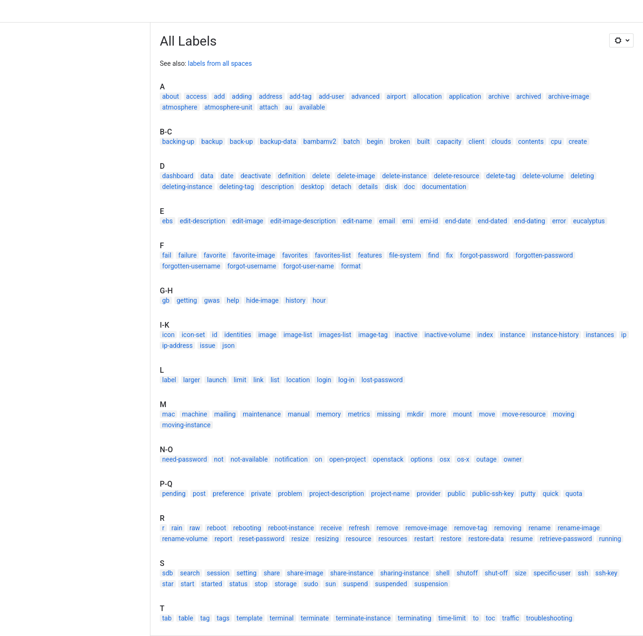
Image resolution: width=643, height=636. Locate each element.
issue (207, 345)
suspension (431, 584)
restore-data (485, 538)
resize (300, 538)
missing (388, 414)
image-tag (373, 334)
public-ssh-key (493, 493)
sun (330, 584)
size (520, 573)
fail (166, 255)
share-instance (352, 573)
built (423, 141)
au (288, 107)
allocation (427, 96)
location (298, 380)
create (578, 141)
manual (298, 414)
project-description (336, 493)
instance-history (555, 334)
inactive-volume (447, 334)
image (267, 334)
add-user (331, 96)
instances (600, 334)
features (370, 255)
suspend (355, 584)
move (487, 414)
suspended (391, 584)
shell (442, 573)
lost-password (382, 380)
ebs (167, 221)
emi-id (429, 221)
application (465, 96)
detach (341, 186)
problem (290, 493)
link (258, 380)
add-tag (301, 96)
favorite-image (254, 255)
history (296, 300)
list (275, 380)
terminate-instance (363, 618)
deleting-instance (187, 186)
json (228, 345)
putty (528, 493)
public (456, 493)
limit (240, 380)
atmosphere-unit (228, 107)
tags (223, 618)
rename (539, 528)
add (219, 96)
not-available (249, 459)
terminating (414, 618)
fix (449, 255)
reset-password (261, 538)
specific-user (552, 573)
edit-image (247, 221)
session (218, 573)
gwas (212, 300)
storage (285, 584)
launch (217, 380)
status (238, 584)
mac (168, 414)
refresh (359, 528)
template (249, 618)
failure (187, 255)
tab (167, 618)
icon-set (193, 334)
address (270, 96)
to (475, 618)
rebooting (247, 528)
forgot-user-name (308, 266)
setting (246, 573)
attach (268, 107)
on (318, 459)
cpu (556, 141)
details (368, 186)
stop (261, 584)
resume (522, 538)
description (277, 186)
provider (429, 493)
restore (451, 538)
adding (241, 96)
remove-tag (470, 528)
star (167, 584)
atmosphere (179, 107)
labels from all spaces (220, 63)
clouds (501, 141)
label (169, 380)
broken (400, 141)
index (485, 334)
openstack (388, 459)
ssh (583, 573)
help (233, 300)
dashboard (177, 176)
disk (391, 186)
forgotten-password (543, 255)
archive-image (568, 96)
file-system (405, 255)
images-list (335, 334)
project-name (390, 493)
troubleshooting (549, 618)
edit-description (203, 221)
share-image (305, 573)
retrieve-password (566, 538)
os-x (463, 459)
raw (194, 528)
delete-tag (500, 176)
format (351, 266)
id (214, 334)
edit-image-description (303, 221)
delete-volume (543, 176)
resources (393, 538)
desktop (312, 186)
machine (194, 414)
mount (462, 414)
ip (624, 334)
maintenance (262, 414)
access (196, 96)
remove (387, 528)
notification (291, 459)
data (206, 176)
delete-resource (456, 176)
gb (166, 300)
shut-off (496, 573)
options (421, 459)
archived (529, 96)
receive (331, 528)
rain (177, 528)
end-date (457, 221)
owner (513, 459)
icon (168, 334)
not (218, 459)
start (187, 584)
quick (551, 493)
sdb (167, 573)
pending (174, 493)
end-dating (529, 221)
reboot (216, 528)
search (190, 573)
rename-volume (184, 538)
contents (531, 141)
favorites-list (333, 255)
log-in (346, 380)
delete (321, 176)
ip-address (177, 345)
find (433, 255)
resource (358, 538)
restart (424, 538)
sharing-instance (404, 573)
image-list (297, 334)
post (199, 493)
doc (409, 186)
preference (228, 493)
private (261, 493)
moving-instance (186, 425)
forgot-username (251, 266)
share (272, 573)
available (312, 107)
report (223, 538)
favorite (215, 255)
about (170, 96)
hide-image (262, 300)
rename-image (578, 528)
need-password (184, 459)
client (477, 141)
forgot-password (484, 255)
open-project (347, 459)
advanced (365, 96)
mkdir (415, 414)
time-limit (452, 618)
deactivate (256, 176)
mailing (225, 414)
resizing (327, 538)
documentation (444, 186)
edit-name (357, 221)
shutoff (467, 573)
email (387, 221)
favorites (294, 255)
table (186, 618)
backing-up (178, 141)
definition (291, 176)
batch (351, 141)
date (227, 176)
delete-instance (404, 176)
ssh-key (607, 573)
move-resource (523, 414)
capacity (449, 141)
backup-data (278, 141)
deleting (582, 176)
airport (396, 96)
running (610, 538)
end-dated (492, 221)
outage (486, 459)
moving (563, 414)
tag (205, 618)
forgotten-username (191, 266)
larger (191, 380)
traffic (510, 618)
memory (329, 414)
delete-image (356, 176)
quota (573, 493)
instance (512, 334)
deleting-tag (237, 186)
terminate (315, 618)
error (559, 221)
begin (375, 141)
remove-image (426, 528)
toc (490, 618)
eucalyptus (589, 221)
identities (237, 334)
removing (507, 528)
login (324, 380)
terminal (281, 618)
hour (319, 300)
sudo (311, 584)
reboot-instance (291, 528)
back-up (241, 141)
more (438, 414)
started (211, 584)
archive (499, 96)
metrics (359, 414)
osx (444, 459)
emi (407, 221)
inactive (406, 334)
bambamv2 (319, 141)
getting (187, 300)
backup (211, 141)
